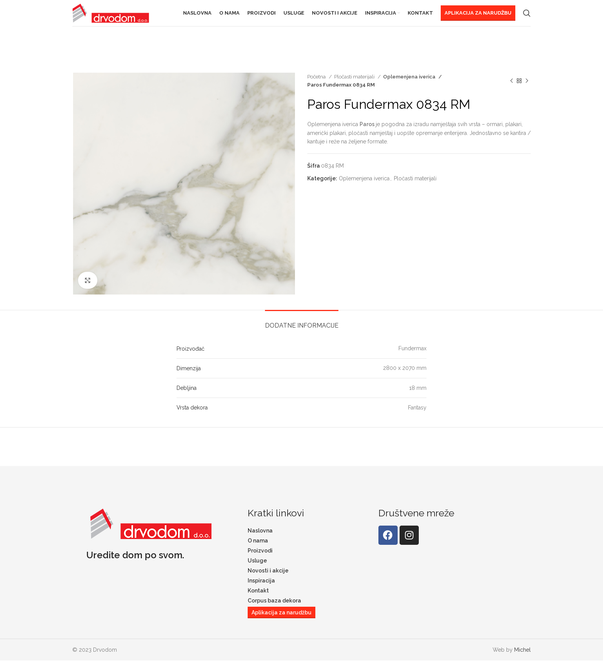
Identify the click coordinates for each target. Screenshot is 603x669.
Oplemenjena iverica (407, 85)
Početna (317, 85)
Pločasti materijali (355, 85)
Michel (522, 658)
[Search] (527, 17)
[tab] (301, 329)
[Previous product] (511, 89)
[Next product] (527, 89)
